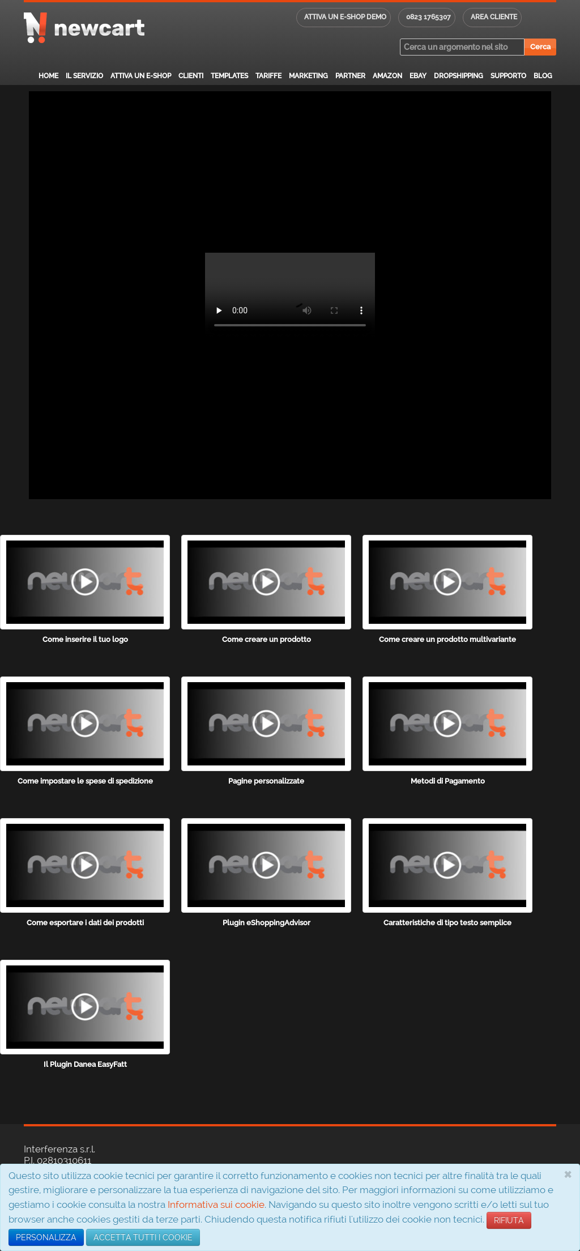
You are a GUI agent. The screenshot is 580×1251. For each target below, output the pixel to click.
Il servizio (84, 76)
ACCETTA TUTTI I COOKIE (143, 1237)
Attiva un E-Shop (140, 76)
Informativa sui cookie (216, 1204)
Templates (229, 76)
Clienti (190, 76)
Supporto (508, 76)
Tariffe (268, 76)
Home (48, 76)
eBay (418, 76)
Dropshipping (458, 76)
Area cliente (494, 17)
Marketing (308, 76)
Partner (350, 76)
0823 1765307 (428, 17)
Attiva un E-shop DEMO (345, 17)
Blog (543, 76)
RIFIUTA (509, 1220)
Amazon (387, 76)
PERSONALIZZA (46, 1237)
